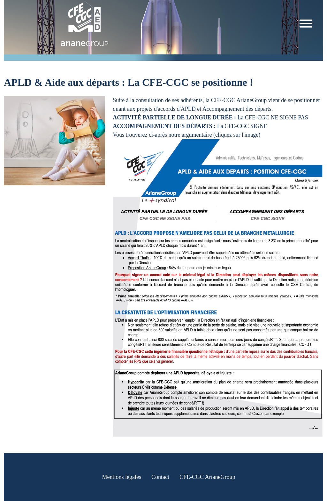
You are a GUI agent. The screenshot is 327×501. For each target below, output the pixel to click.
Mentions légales (121, 477)
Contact (160, 477)
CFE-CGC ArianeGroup (207, 477)
